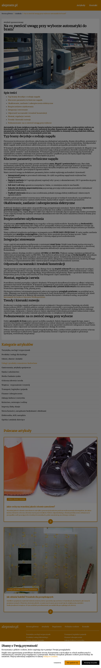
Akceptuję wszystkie (90, 663)
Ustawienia (57, 663)
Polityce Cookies (50, 656)
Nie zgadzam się (72, 663)
